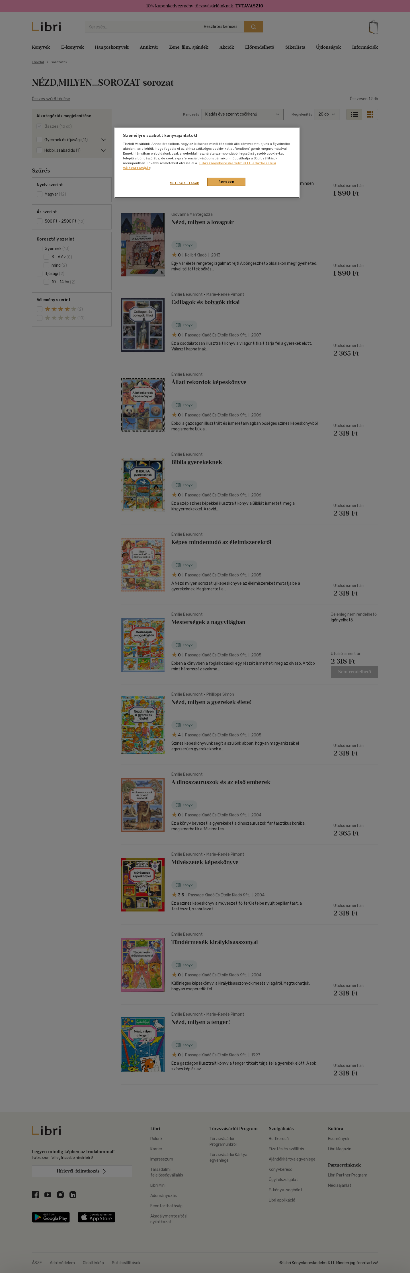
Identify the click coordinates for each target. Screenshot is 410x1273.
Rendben (226, 182)
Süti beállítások (184, 183)
